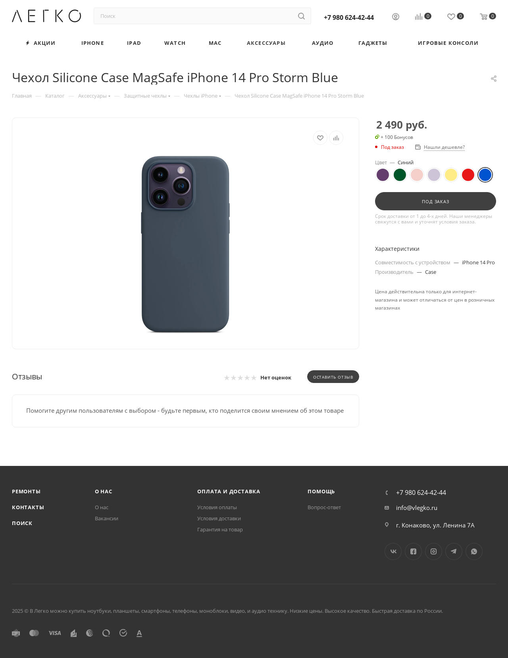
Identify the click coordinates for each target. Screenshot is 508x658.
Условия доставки (219, 518)
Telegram (453, 551)
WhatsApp (474, 551)
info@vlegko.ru (416, 508)
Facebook (413, 551)
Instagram (433, 551)
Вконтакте (393, 551)
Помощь (321, 491)
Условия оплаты (217, 507)
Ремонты (26, 491)
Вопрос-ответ (324, 507)
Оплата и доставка (228, 491)
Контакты (28, 507)
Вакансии (106, 518)
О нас (103, 491)
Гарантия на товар (220, 529)
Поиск (22, 523)
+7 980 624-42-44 (349, 17)
